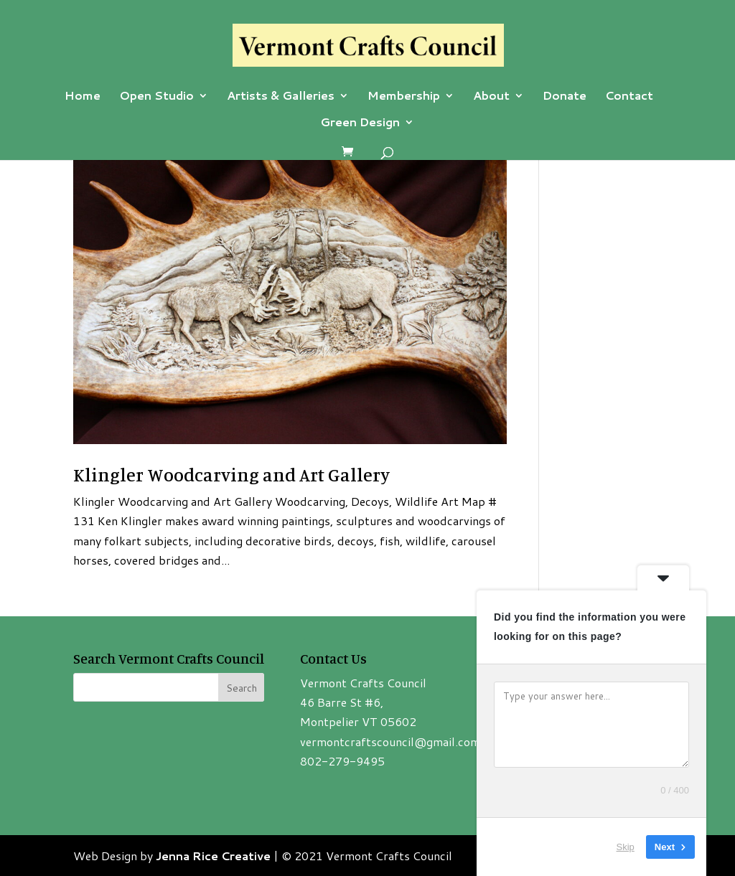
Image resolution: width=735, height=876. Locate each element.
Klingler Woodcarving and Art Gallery (231, 474)
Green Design (360, 123)
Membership (404, 96)
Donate (564, 96)
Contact (629, 96)
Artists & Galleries (280, 96)
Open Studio (156, 96)
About (491, 96)
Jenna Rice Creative (213, 855)
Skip (626, 847)
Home (82, 96)
